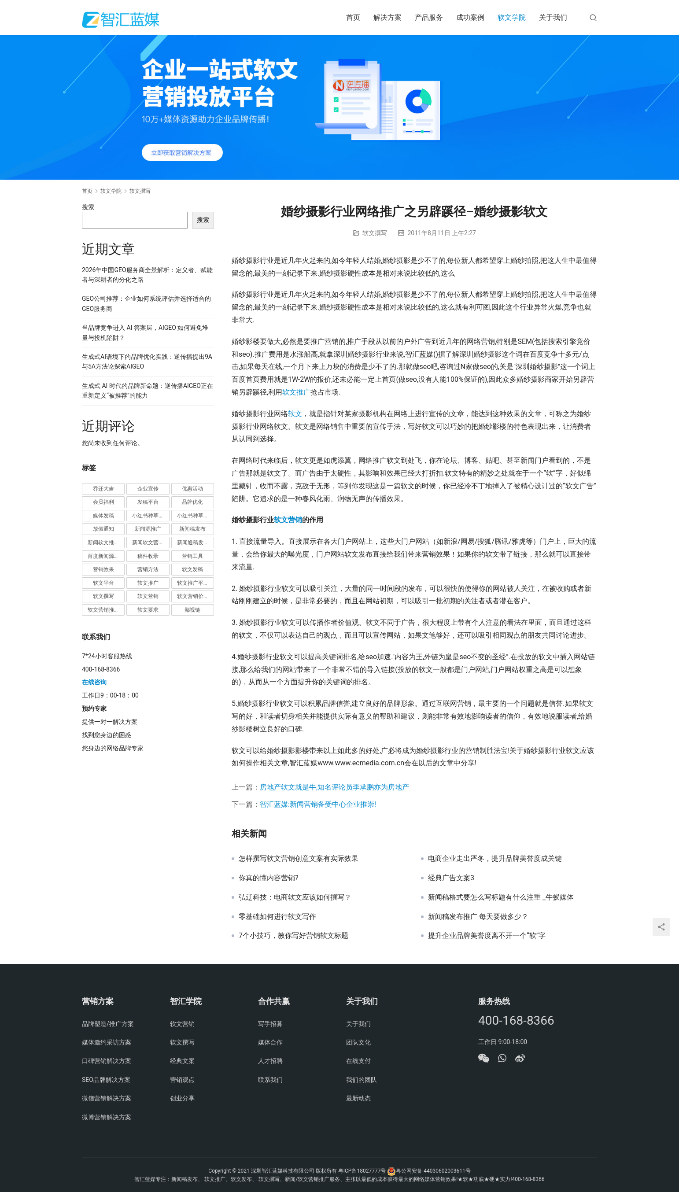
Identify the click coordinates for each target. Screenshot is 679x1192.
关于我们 (553, 17)
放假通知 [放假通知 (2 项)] (103, 529)
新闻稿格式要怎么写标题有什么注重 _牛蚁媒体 (501, 897)
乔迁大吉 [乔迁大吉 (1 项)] (103, 489)
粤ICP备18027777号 (362, 1171)
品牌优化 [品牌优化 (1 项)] (192, 502)
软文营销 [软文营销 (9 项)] (148, 596)
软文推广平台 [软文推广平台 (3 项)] (193, 583)
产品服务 (429, 17)
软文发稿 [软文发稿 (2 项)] (192, 569)
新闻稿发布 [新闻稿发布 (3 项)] (192, 529)
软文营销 (288, 520)
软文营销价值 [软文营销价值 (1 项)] (193, 596)
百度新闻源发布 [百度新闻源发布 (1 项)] (106, 556)
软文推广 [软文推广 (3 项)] (148, 583)
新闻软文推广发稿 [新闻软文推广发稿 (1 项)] (106, 542)
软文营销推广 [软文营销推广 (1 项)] (103, 610)
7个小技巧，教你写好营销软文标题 (293, 936)
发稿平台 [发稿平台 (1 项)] (148, 502)
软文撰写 (374, 232)
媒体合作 (270, 1042)
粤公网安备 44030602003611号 (433, 1171)
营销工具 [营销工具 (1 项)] (192, 556)
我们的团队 (361, 1079)
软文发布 (241, 1179)
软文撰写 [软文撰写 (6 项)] (103, 596)
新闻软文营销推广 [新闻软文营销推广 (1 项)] (150, 542)
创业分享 (182, 1098)
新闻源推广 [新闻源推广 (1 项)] (148, 529)
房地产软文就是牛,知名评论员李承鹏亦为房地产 (334, 787)
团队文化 (358, 1042)
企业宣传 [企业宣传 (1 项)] (148, 489)
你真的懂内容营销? (269, 878)
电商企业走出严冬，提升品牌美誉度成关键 (495, 859)
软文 (295, 414)
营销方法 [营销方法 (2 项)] (148, 569)
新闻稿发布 (184, 1179)
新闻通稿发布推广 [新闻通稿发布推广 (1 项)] (195, 542)
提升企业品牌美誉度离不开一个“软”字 (487, 936)
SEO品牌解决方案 (106, 1079)
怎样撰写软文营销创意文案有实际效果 (298, 859)
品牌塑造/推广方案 (108, 1023)
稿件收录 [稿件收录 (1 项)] (148, 556)
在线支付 (358, 1060)
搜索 (88, 206)
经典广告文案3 (451, 878)
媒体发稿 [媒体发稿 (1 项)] (103, 516)
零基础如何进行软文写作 (277, 917)
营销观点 (182, 1079)
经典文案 (182, 1060)
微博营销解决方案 (106, 1117)
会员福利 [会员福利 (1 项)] (103, 502)
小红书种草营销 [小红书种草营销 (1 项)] (195, 516)
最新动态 (358, 1098)
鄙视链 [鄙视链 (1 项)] (192, 610)
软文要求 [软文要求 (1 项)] (148, 610)
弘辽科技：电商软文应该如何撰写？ (295, 897)
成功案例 (470, 17)
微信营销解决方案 (106, 1098)
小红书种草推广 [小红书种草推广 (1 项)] (150, 516)
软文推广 (296, 392)
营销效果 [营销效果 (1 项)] (103, 569)
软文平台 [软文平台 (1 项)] (103, 583)
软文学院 (512, 17)
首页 (353, 17)
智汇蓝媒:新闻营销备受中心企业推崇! (318, 804)
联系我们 (270, 1079)
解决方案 (387, 17)
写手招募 (270, 1023)
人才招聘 (270, 1060)
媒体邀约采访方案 (106, 1042)
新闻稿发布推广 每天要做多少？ (478, 917)
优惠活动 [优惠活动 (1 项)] (192, 489)
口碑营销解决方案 (106, 1060)
